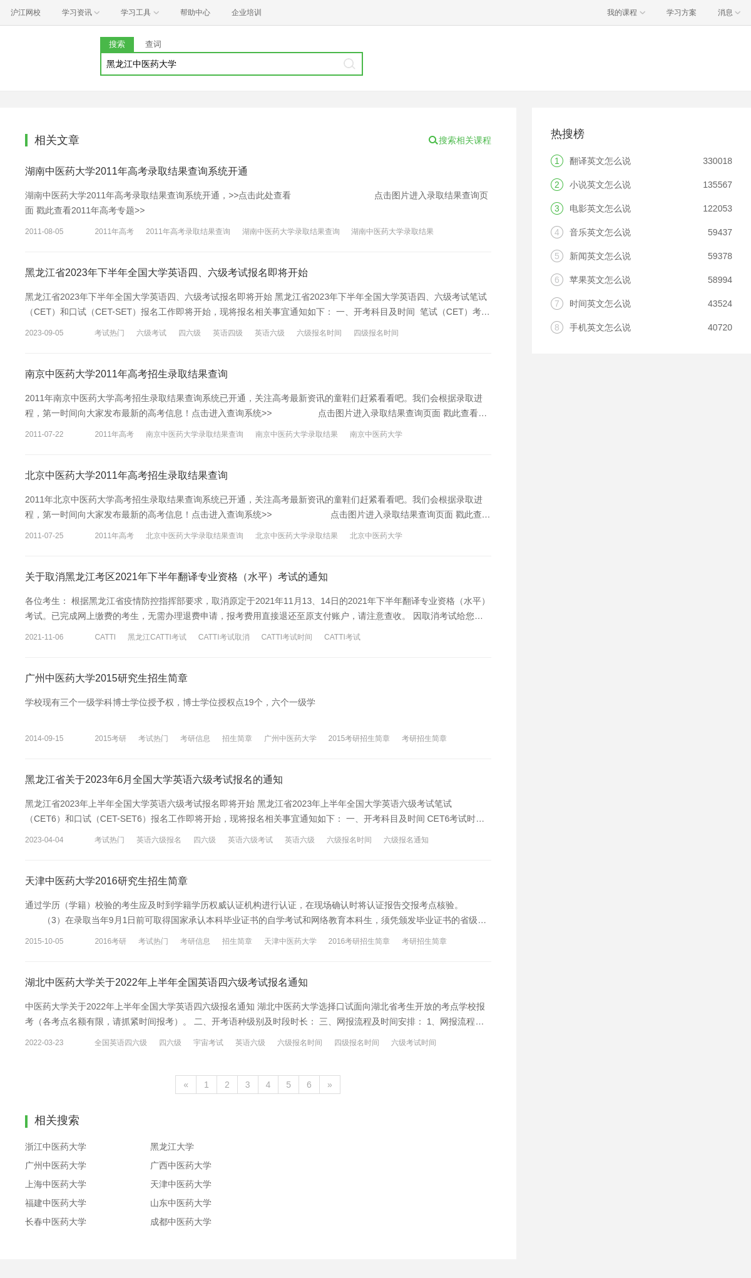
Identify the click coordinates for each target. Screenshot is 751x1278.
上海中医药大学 (55, 1184)
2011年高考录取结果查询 (188, 231)
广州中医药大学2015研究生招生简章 (106, 678)
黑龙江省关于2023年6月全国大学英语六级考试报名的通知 (154, 779)
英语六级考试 (250, 840)
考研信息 (195, 738)
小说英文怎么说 (600, 185)
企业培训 (247, 12)
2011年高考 (114, 231)
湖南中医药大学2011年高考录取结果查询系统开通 (136, 171)
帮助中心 (195, 12)
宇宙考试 (208, 1042)
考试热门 (110, 333)
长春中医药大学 (55, 1222)
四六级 (189, 333)
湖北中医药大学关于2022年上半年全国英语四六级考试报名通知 (166, 982)
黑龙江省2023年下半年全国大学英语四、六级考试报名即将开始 (166, 272)
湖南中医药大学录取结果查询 (291, 231)
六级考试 (151, 333)
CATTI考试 (342, 637)
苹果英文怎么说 (600, 280)
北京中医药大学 (376, 535)
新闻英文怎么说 (600, 256)
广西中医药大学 (181, 1165)
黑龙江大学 (172, 1147)
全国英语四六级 (121, 1042)
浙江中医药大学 (55, 1147)
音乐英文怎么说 (600, 232)
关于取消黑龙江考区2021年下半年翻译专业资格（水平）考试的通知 (176, 576)
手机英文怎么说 (600, 327)
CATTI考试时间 (286, 637)
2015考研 (110, 738)
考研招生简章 (424, 738)
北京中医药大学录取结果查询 (194, 535)
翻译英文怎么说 (600, 161)
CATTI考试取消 (224, 637)
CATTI (105, 637)
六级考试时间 (413, 1042)
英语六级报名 (158, 840)
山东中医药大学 (181, 1203)
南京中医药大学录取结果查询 (194, 434)
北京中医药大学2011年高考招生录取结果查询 (126, 475)
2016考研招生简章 (360, 941)
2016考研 (110, 941)
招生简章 (237, 738)
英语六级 (270, 333)
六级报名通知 (406, 840)
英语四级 (228, 333)
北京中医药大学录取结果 (296, 535)
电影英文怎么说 (600, 208)
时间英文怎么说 (600, 304)
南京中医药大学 (376, 434)
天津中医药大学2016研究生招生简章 (106, 881)
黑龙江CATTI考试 (157, 637)
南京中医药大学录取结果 (296, 434)
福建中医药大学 (55, 1203)
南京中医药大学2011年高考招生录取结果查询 (126, 374)
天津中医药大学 (290, 941)
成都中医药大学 (181, 1222)
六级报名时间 (319, 333)
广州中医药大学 (290, 738)
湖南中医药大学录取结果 (392, 231)
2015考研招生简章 (360, 738)
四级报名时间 (376, 333)
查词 (153, 44)
